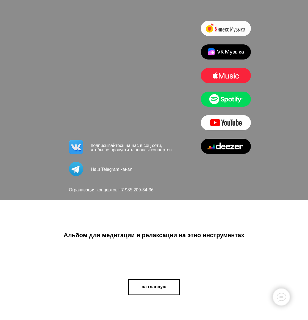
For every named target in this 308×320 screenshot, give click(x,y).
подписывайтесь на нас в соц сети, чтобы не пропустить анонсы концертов (131, 147)
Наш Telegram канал (111, 169)
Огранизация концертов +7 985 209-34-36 (111, 190)
